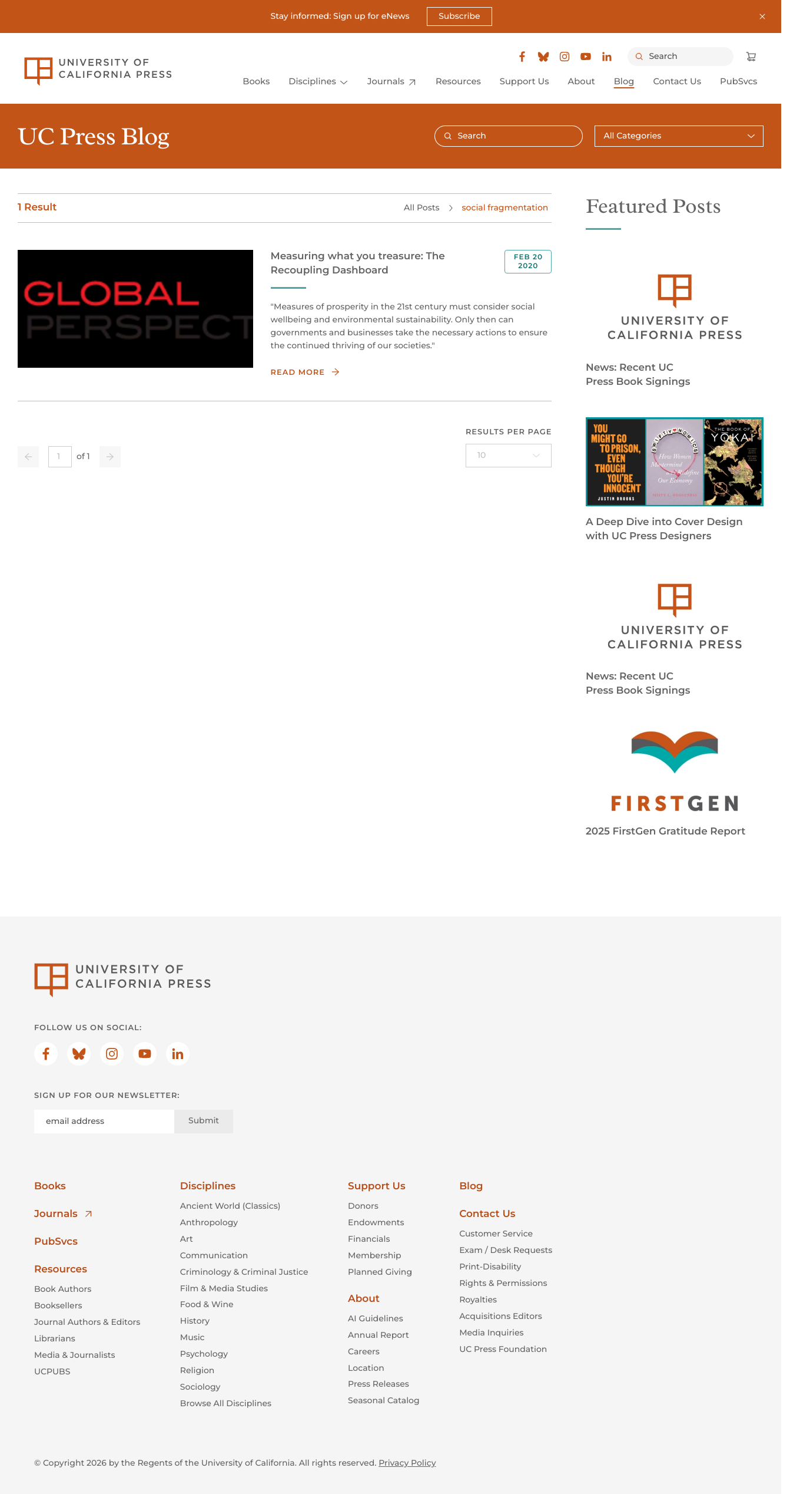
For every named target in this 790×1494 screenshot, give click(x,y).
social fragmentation (505, 207)
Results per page (509, 432)
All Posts (421, 207)
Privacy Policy (407, 1462)
